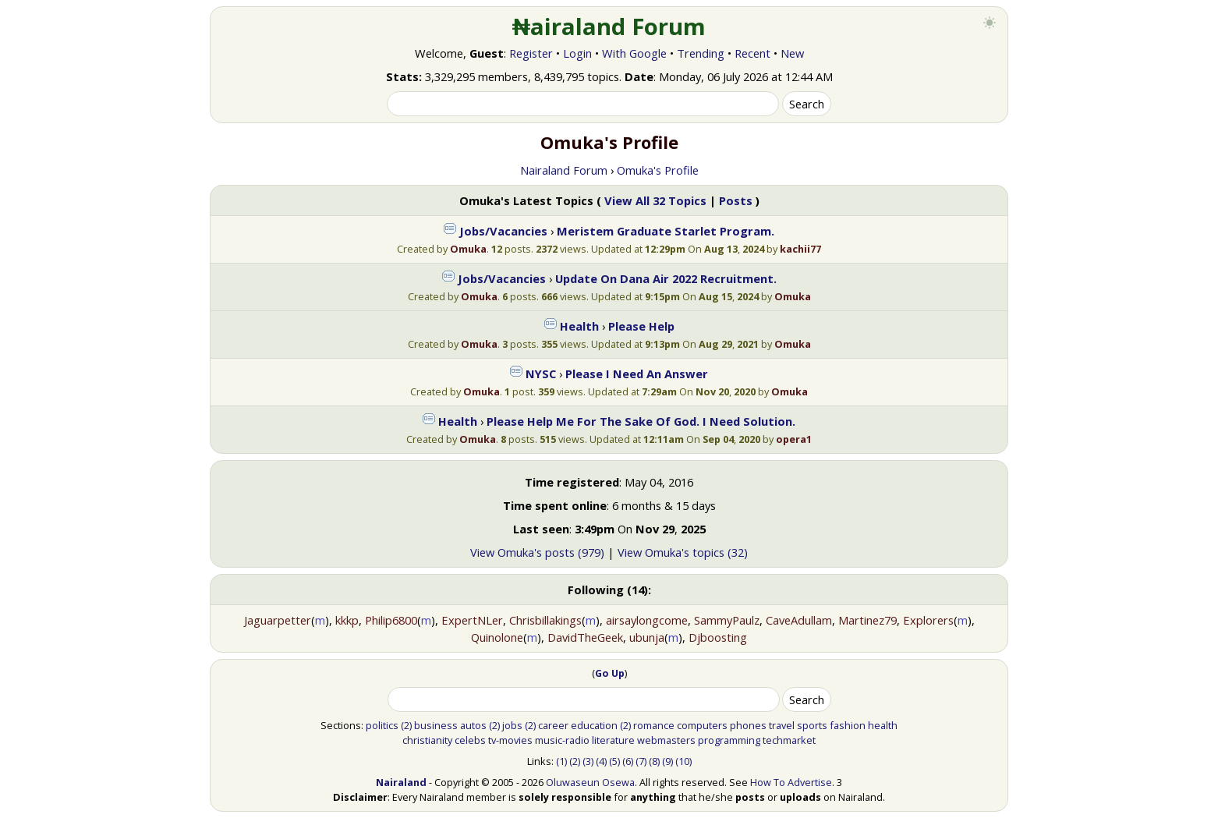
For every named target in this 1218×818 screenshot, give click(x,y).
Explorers (928, 620)
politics (382, 725)
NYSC (541, 373)
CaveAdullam (799, 620)
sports (812, 725)
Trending (700, 53)
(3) (587, 761)
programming (729, 740)
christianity (427, 740)
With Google (634, 53)
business (436, 725)
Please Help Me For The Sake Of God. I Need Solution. (641, 421)
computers (702, 725)
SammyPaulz (726, 620)
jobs (512, 725)
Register (531, 53)
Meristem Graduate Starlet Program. (665, 231)
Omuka (468, 249)
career (553, 725)
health (883, 725)
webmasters (666, 740)
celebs (470, 740)
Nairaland (401, 782)
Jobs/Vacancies (503, 231)
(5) (614, 761)
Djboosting (718, 637)
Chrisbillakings (545, 620)
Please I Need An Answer (636, 373)
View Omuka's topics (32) (683, 552)
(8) (654, 761)
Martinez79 (867, 620)
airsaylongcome (647, 620)
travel (782, 725)
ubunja (646, 637)
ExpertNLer (472, 620)
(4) (601, 761)
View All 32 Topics (655, 200)
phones (748, 725)
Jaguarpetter (277, 620)
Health (579, 326)
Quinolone (497, 637)
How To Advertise (791, 782)
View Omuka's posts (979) (537, 552)
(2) (406, 725)
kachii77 (800, 249)
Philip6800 (391, 620)
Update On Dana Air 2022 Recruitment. (666, 278)
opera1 (794, 439)
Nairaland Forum (563, 170)
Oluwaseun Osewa (590, 782)
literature (613, 740)
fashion (848, 725)
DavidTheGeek (585, 637)
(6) (627, 761)
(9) (667, 761)
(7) (641, 761)
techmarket (789, 740)
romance (654, 725)
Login (577, 53)
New (792, 53)
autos (473, 725)
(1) (561, 761)
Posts (735, 200)
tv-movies (510, 740)
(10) (683, 761)
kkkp (347, 620)
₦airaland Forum (609, 26)
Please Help (641, 326)
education (594, 725)
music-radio (562, 740)
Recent (752, 53)
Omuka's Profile (658, 170)
